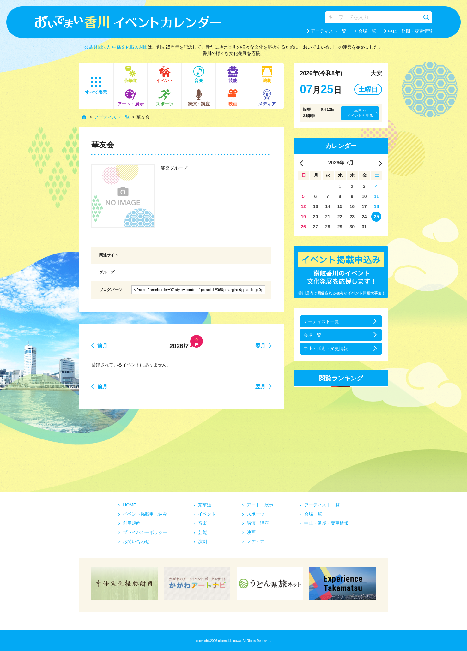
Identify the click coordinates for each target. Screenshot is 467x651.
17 (364, 206)
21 (327, 216)
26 (303, 226)
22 (340, 216)
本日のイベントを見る (360, 113)
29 (340, 226)
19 (303, 216)
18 (376, 206)
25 (376, 216)
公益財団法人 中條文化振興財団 (116, 47)
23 (352, 216)
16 (352, 206)
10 (364, 196)
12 (303, 206)
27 (315, 226)
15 (340, 206)
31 (364, 226)
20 (315, 216)
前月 (102, 346)
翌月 (260, 346)
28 (327, 226)
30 (352, 226)
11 (376, 196)
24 (364, 216)
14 (327, 206)
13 (315, 206)
